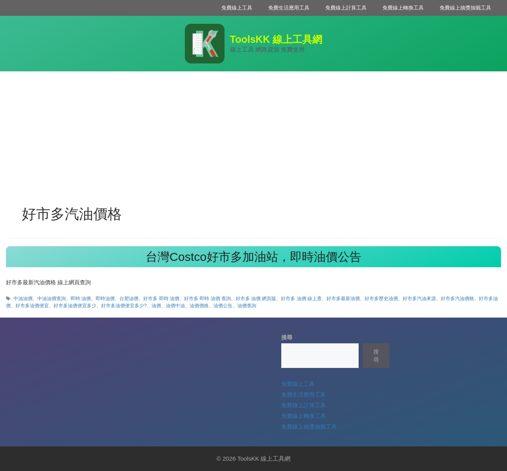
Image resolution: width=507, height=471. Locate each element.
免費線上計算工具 (346, 8)
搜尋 (286, 337)
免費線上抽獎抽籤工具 (465, 8)
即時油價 (105, 298)
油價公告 (222, 305)
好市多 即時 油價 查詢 (207, 298)
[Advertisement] (253, 130)
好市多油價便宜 (32, 305)
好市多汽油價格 (457, 298)
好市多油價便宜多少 (75, 305)
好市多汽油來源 (419, 298)
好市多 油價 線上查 (301, 298)
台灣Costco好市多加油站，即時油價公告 (253, 256)
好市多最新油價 (343, 298)
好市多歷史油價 (381, 298)
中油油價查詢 (51, 298)
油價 (156, 305)
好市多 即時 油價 (161, 298)
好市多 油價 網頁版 (256, 298)
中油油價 (23, 298)
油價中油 (175, 305)
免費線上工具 (236, 8)
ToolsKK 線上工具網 (276, 39)
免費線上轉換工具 (403, 8)
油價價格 (199, 305)
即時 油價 (81, 298)
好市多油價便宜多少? (124, 305)
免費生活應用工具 (288, 8)
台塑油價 (128, 298)
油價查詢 (246, 305)
